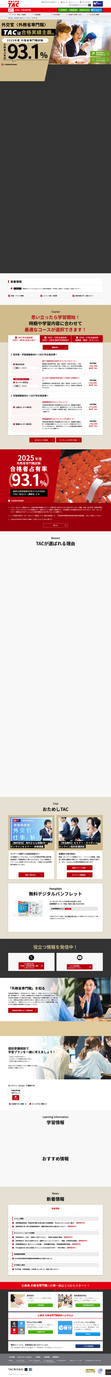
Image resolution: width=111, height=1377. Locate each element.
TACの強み (56, 14)
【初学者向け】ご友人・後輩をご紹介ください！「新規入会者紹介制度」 (39, 1239)
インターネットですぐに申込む (97, 10)
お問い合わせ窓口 (86, 2)
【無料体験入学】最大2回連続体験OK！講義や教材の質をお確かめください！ (40, 1228)
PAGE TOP (108, 1372)
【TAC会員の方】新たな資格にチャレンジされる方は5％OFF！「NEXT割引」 (40, 1249)
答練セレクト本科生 (24, 424)
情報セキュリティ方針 (76, 1362)
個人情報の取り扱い (71, 916)
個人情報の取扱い (61, 1362)
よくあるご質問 (94, 14)
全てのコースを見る (41, 440)
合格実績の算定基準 (10, 64)
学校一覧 (65, 2)
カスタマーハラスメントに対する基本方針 (44, 1364)
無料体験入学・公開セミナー (84, 296)
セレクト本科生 (22, 382)
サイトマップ (74, 2)
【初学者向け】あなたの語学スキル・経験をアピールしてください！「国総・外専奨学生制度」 (46, 1242)
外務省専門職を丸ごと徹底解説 (25, 1011)
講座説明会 (73, 10)
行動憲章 (10, 1362)
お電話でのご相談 (17, 1104)
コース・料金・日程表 (19, 14)
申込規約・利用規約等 (34, 1362)
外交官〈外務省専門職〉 (23, 10)
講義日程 (55, 347)
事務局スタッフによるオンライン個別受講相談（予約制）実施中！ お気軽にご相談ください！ (51, 289)
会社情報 (12, 1359)
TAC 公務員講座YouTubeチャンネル (75, 967)
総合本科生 (20, 364)
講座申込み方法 (85, 10)
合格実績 (37, 14)
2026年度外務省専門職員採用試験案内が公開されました (33, 1260)
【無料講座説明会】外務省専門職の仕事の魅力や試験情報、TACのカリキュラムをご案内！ (45, 1225)
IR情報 (38, 1359)
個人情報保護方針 (48, 1362)
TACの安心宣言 (21, 1362)
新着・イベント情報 (17, 296)
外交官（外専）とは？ (75, 14)
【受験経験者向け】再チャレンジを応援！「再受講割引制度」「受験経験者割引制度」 (43, 1246)
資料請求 (63, 10)
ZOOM (16, 1099)
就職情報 (55, 1359)
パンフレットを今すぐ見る (98, 59)
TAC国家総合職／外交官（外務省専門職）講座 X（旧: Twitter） (32, 966)
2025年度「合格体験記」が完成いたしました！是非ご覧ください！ (37, 1271)
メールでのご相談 (38, 1104)
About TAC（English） (25, 1359)
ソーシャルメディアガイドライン (20, 1364)
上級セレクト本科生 (24, 407)
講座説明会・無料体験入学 (98, 52)
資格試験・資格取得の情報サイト (17, 18)
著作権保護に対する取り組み (93, 1362)
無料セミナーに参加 (79, 868)
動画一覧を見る (30, 875)
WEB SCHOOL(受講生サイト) (51, 2)
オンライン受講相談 (79, 875)
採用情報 (47, 1359)
